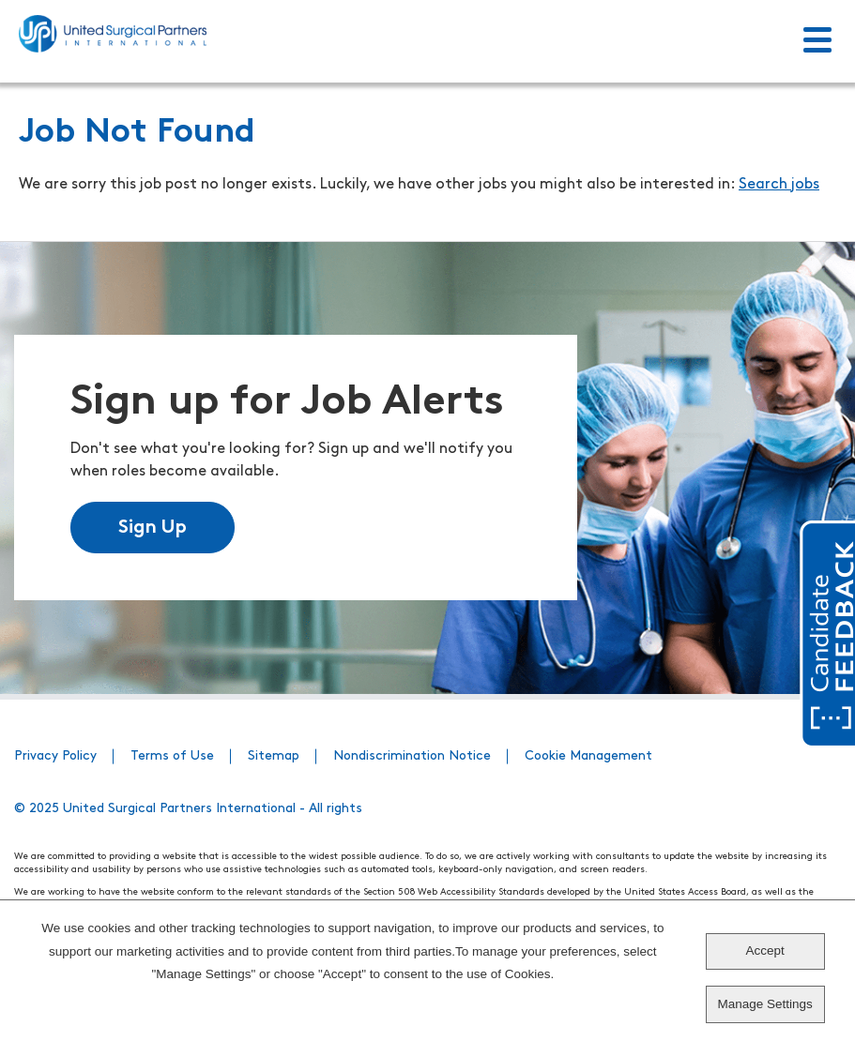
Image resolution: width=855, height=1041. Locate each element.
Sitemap (273, 756)
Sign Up (152, 528)
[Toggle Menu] (817, 41)
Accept (764, 950)
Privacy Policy (55, 756)
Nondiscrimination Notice (412, 756)
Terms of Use (172, 756)
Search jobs (779, 184)
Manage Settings (764, 1004)
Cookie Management (588, 756)
